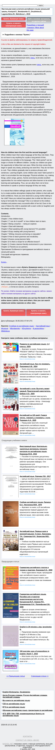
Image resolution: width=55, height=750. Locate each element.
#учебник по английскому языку (21, 326)
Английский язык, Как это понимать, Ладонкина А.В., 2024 (35, 365)
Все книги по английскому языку (16, 700)
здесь (32, 58)
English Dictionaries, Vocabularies (16, 692)
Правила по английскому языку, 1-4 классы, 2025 (34, 345)
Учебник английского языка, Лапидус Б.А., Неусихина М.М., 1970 (35, 503)
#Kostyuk (4, 328)
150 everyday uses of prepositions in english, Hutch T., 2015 (34, 652)
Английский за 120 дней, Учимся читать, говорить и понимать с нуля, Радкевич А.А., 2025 (35, 417)
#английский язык (43, 326)
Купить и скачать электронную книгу (13, 24)
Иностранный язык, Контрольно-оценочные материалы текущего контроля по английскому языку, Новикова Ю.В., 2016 (33, 450)
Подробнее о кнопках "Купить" (17, 35)
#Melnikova (5, 331)
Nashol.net (8, 744)
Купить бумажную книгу (13, 19)
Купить (3, 262)
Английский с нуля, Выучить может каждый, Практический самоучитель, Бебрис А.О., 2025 (35, 391)
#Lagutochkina (38, 328)
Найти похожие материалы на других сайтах (39, 20)
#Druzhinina (26, 328)
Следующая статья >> (40, 676)
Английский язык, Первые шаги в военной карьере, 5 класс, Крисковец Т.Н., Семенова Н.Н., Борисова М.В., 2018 (35, 535)
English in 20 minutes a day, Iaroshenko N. (36, 628)
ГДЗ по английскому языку (14, 704)
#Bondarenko (15, 328)
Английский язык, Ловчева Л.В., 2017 (35, 476)
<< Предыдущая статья (15, 676)
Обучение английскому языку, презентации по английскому (28, 710)
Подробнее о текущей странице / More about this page (35, 27)
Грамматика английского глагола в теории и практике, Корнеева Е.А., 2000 (36, 569)
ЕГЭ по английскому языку (14, 707)
